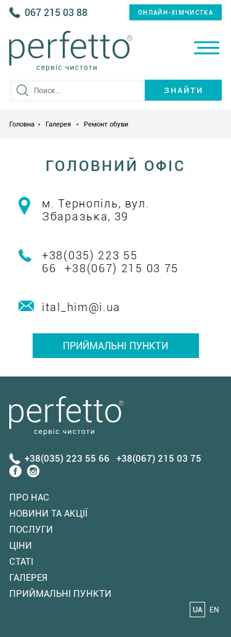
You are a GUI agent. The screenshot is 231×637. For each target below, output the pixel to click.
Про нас (29, 497)
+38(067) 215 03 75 (122, 268)
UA (198, 610)
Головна (21, 124)
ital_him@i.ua (81, 307)
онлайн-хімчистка (175, 12)
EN (214, 610)
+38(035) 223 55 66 (67, 458)
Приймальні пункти (115, 346)
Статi (21, 562)
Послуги (31, 530)
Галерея (58, 124)
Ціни (20, 546)
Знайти (183, 90)
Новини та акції (48, 513)
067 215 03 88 (56, 13)
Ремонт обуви (106, 124)
